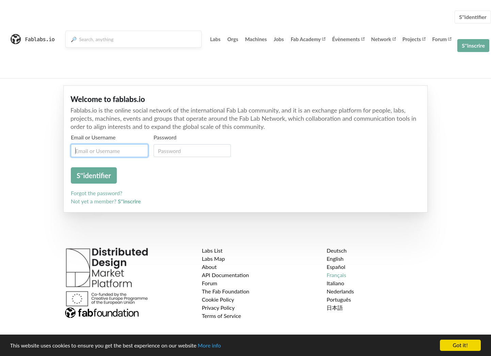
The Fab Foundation (226, 291)
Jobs (279, 39)
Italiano (335, 283)
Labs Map (213, 258)
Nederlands (340, 291)
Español (336, 267)
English (335, 258)
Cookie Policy (218, 299)
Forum (441, 39)
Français (336, 275)
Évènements (348, 39)
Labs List (212, 250)
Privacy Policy (218, 307)
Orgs (232, 39)
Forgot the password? (96, 193)
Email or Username (93, 137)
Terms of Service (221, 315)
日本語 (335, 307)
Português (339, 299)
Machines (256, 39)
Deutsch (337, 250)
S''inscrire (473, 45)
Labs (215, 39)
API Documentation (225, 275)
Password (165, 137)
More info (209, 346)
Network (383, 39)
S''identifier (473, 17)
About (209, 267)
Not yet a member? (106, 201)
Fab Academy (308, 39)
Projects (413, 39)
